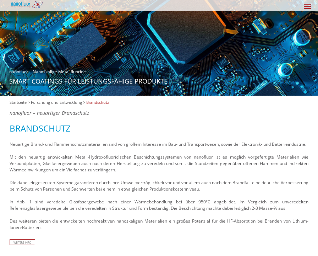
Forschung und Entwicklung (56, 102)
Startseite (18, 102)
